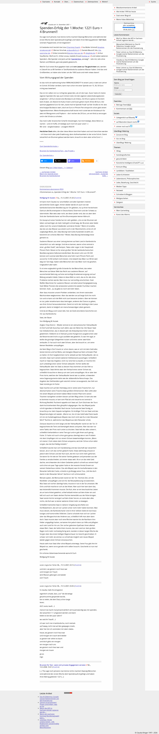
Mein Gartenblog (122, 211)
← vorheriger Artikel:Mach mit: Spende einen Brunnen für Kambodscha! (50, 174)
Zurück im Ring (122, 135)
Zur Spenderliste (46, 155)
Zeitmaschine (93, 2)
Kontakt (57, 2)
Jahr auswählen (129, 25)
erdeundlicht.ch (73, 50)
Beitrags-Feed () (123, 105)
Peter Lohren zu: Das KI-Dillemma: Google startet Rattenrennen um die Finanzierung (130, 54)
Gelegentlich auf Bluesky (126, 117)
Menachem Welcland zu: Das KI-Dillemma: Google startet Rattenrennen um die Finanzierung (129, 46)
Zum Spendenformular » (49, 146)
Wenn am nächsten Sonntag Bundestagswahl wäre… (49, 716)
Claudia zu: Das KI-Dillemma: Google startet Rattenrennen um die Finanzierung (130, 62)
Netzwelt (119, 190)
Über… (66, 2)
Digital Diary (20, 34)
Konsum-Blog (121, 167)
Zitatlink (78, 198)
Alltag (118, 151)
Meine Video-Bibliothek (125, 19)
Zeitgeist (119, 202)
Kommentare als (124, 109)
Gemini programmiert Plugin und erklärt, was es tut (48, 704)
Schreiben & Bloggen (124, 194)
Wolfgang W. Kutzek (47, 198)
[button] (46, 161)
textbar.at (86, 56)
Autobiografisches (123, 155)
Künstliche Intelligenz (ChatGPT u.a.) (130, 163)
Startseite (46, 2)
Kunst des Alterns (123, 214)
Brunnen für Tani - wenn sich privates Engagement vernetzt (62, 665)
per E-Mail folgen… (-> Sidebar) (61, 168)
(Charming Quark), (73, 47)
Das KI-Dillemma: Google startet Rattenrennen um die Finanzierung (49, 699)
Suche (153, 2)
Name (116, 83)
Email (116, 88)
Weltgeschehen (122, 198)
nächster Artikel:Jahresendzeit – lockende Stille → (98, 174)
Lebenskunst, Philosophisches (127, 179)
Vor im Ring (120, 139)
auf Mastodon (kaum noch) (127, 122)
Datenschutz (78, 2)
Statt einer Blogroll (123, 16)
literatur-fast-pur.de (75, 53)
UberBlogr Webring (123, 143)
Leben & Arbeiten (123, 175)
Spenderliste (76, 59)
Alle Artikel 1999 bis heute (126, 12)
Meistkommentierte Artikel (126, 8)
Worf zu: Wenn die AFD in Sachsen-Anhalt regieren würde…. (129, 39)
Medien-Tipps (121, 187)
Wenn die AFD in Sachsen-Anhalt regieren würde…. (49, 710)
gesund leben (121, 159)
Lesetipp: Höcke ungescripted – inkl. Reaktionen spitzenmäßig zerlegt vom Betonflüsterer (49, 724)
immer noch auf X (124, 126)
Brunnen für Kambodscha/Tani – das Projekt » (57, 151)
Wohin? (105, 2)
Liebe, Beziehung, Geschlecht (127, 183)
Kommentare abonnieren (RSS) (51, 189)
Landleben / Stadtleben (125, 171)
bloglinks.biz (90, 53)
